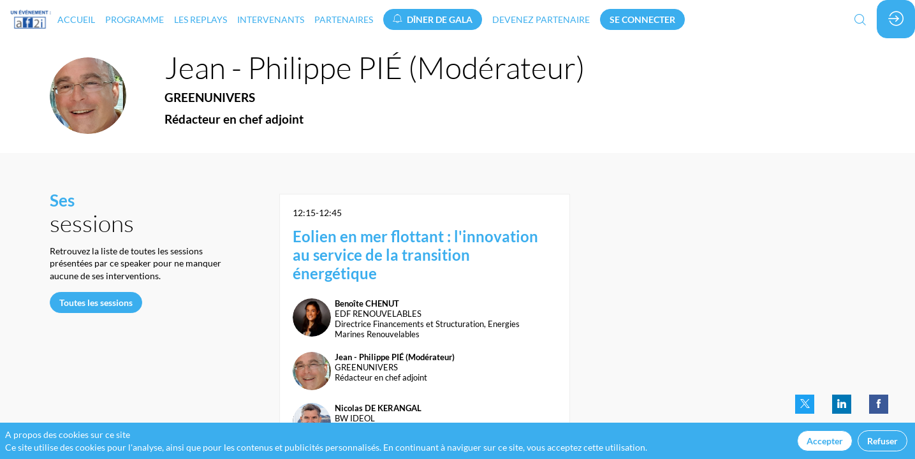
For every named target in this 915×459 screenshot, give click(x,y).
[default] (541, 19)
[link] (76, 19)
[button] (432, 19)
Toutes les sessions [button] (96, 302)
